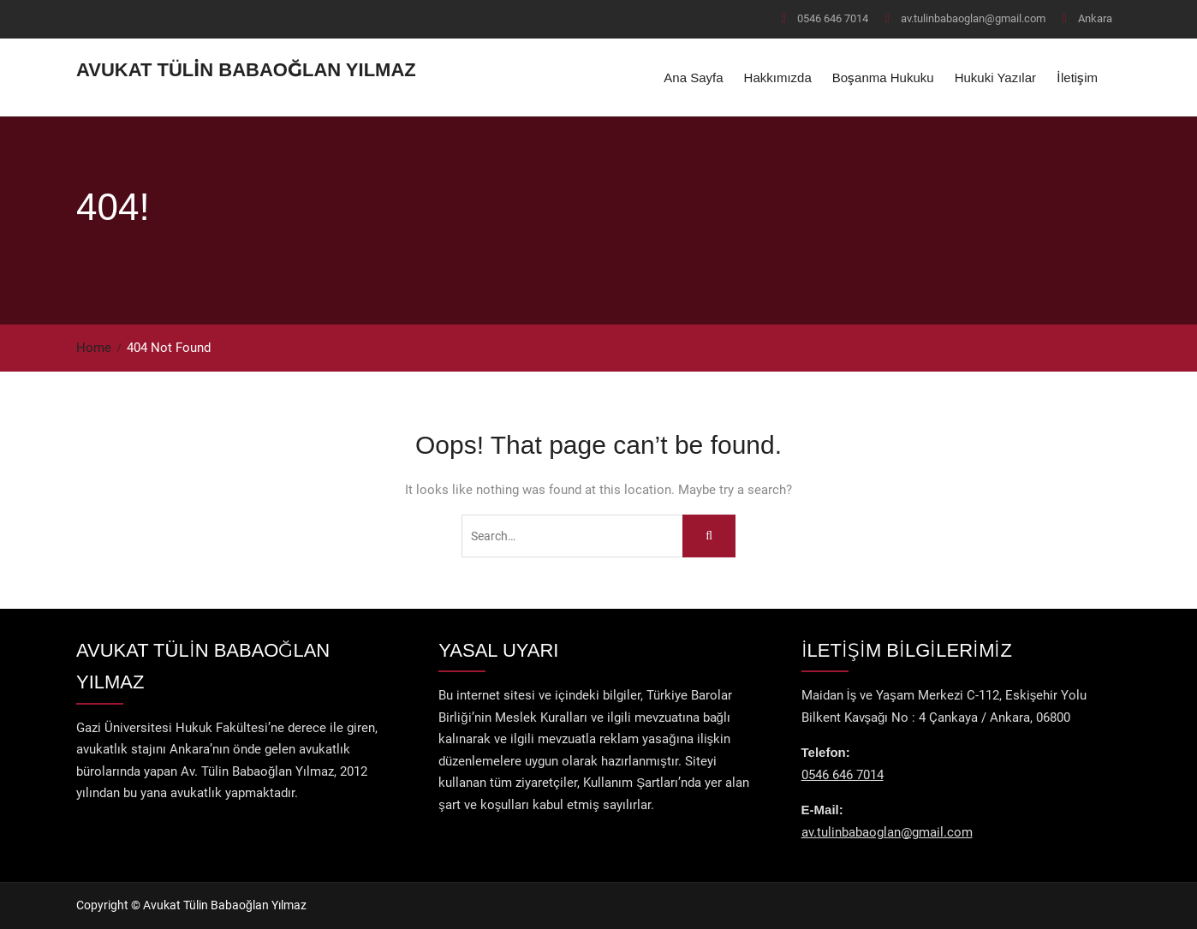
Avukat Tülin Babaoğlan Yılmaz (246, 69)
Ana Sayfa (693, 77)
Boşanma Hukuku (883, 77)
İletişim (1077, 77)
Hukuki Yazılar (995, 77)
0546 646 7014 (832, 18)
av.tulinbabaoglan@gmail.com (973, 18)
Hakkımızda (778, 77)
